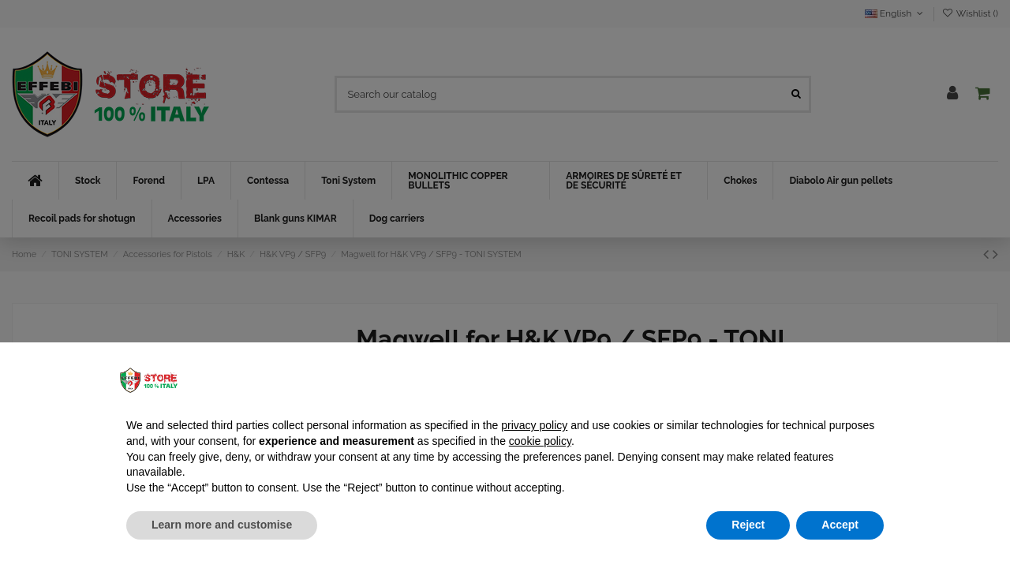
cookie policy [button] (540, 441)
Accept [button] (839, 524)
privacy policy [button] (534, 425)
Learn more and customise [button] (222, 524)
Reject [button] (748, 524)
